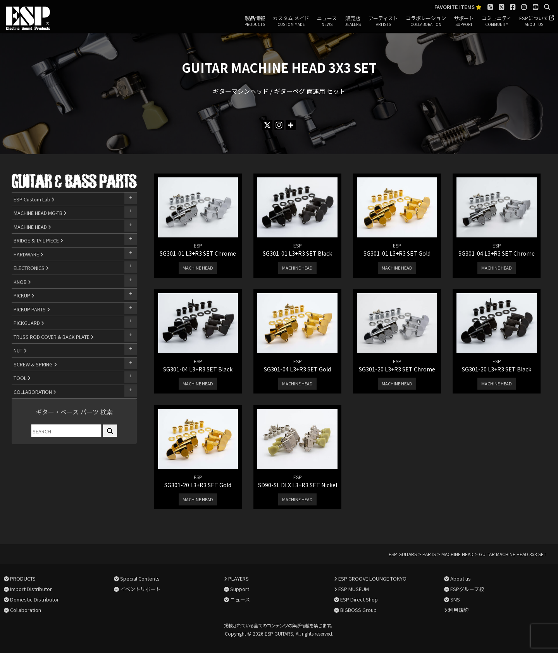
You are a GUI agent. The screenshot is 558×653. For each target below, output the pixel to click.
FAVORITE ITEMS (458, 7)
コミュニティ (497, 21)
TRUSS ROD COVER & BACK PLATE (54, 336)
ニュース (327, 21)
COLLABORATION (35, 391)
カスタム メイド (291, 21)
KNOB (22, 281)
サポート (464, 21)
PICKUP (24, 295)
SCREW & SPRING (35, 364)
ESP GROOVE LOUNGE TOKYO (372, 578)
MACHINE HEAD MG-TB (40, 213)
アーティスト (383, 21)
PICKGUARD (29, 322)
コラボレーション (426, 21)
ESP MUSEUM (353, 589)
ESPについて (533, 21)
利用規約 (458, 609)
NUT (20, 350)
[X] (267, 125)
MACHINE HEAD (32, 226)
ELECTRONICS (31, 268)
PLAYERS (238, 578)
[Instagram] (279, 125)
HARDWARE (28, 254)
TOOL (22, 377)
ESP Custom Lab (34, 199)
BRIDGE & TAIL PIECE (38, 240)
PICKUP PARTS (32, 309)
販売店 (352, 21)
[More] (291, 125)
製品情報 (255, 21)
